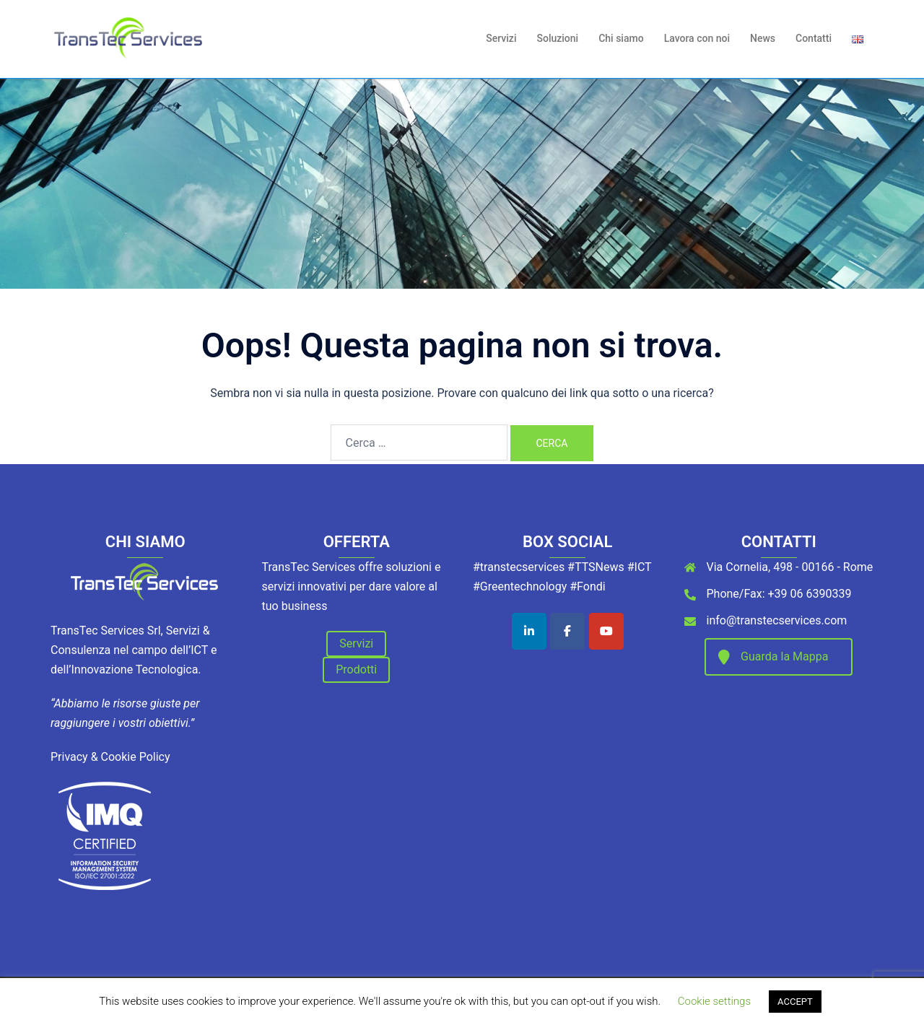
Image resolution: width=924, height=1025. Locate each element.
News (762, 38)
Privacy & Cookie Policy (110, 757)
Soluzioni (557, 38)
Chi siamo (620, 38)
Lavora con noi (697, 38)
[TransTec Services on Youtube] (606, 631)
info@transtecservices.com (777, 620)
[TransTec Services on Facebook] (567, 631)
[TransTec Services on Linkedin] (529, 631)
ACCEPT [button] (795, 1001)
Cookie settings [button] (714, 1001)
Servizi (501, 38)
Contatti (814, 38)
